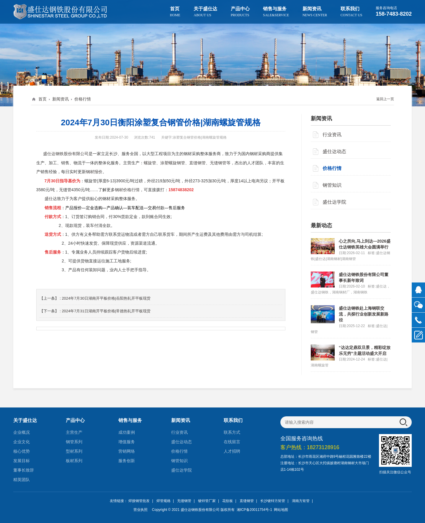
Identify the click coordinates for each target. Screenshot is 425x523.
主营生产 (74, 432)
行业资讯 (332, 134)
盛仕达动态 (334, 151)
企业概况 (21, 432)
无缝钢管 (184, 501)
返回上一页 (385, 99)
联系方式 (232, 432)
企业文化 (21, 441)
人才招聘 (232, 451)
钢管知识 (332, 185)
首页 (175, 11)
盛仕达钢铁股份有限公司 (200, 510)
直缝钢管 (247, 501)
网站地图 (281, 510)
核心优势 (21, 451)
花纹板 (227, 501)
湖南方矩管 (301, 501)
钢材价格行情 (127, 189)
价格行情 (82, 99)
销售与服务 (276, 11)
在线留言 (232, 441)
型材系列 (74, 451)
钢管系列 (74, 441)
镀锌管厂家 (207, 501)
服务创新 (126, 460)
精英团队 (21, 479)
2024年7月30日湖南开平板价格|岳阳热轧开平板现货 (106, 297)
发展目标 (21, 460)
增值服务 (126, 441)
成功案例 (126, 432)
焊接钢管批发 (139, 501)
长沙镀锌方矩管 (272, 501)
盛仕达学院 (334, 201)
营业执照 (140, 510)
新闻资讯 (315, 11)
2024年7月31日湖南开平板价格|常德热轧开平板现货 (106, 310)
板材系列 (74, 460)
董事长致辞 (23, 470)
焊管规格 (163, 501)
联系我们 (351, 11)
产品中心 (240, 11)
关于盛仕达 (205, 11)
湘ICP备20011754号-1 (254, 510)
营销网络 (126, 451)
